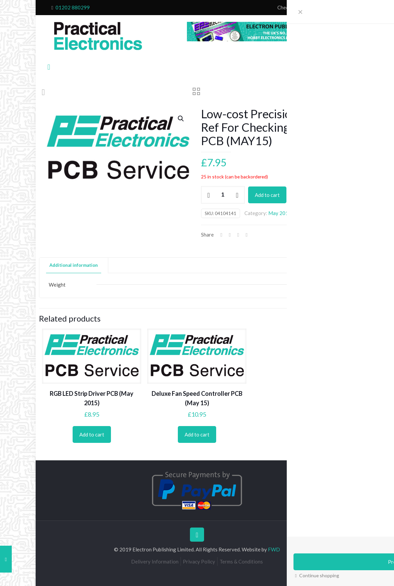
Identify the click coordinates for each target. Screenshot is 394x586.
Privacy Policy (199, 561)
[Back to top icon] (197, 535)
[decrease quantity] (208, 195)
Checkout (288, 7)
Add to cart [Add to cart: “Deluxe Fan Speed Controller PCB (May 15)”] (197, 434)
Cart (308, 7)
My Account (330, 7)
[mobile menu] (48, 67)
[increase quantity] (237, 195)
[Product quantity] (223, 195)
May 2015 (279, 213)
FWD (274, 549)
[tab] (73, 265)
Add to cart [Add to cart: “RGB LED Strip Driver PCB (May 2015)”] (91, 434)
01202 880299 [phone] (72, 7)
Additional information (73, 265)
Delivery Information (155, 561)
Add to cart (267, 195)
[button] (181, 118)
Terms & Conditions (241, 561)
